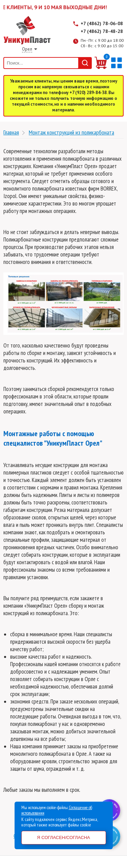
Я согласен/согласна (63, 837)
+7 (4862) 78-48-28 (102, 31)
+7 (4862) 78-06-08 (102, 23)
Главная (11, 132)
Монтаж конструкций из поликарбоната (71, 132)
